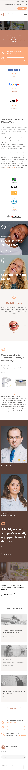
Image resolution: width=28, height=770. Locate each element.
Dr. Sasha (6, 167)
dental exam (10, 392)
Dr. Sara (13, 167)
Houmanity (11, 765)
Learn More (6, 250)
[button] (25, 325)
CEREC (23, 396)
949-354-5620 (21, 2)
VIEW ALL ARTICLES (14, 708)
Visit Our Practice (8, 594)
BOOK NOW (22, 8)
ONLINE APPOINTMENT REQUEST (15, 59)
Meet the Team (7, 554)
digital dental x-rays (18, 394)
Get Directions (22, 735)
